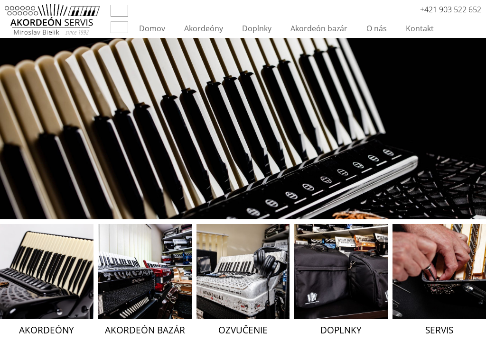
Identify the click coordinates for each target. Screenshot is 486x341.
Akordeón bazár (318, 28)
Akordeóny (203, 28)
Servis (439, 329)
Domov (152, 28)
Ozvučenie (243, 329)
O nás (376, 28)
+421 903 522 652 (450, 9)
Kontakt (420, 28)
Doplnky (256, 28)
